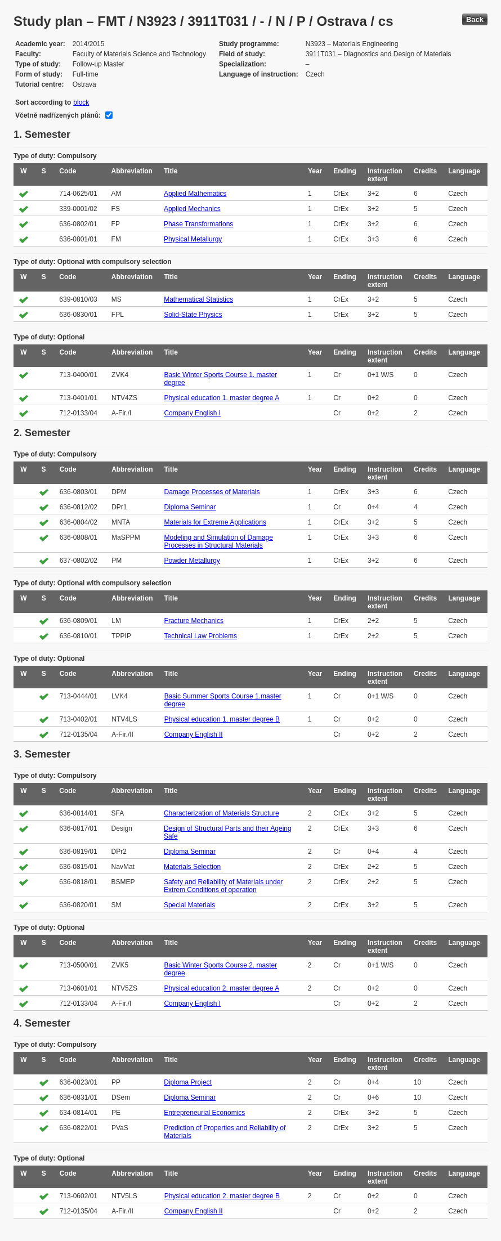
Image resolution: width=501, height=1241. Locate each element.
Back (475, 19)
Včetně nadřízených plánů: (58, 115)
